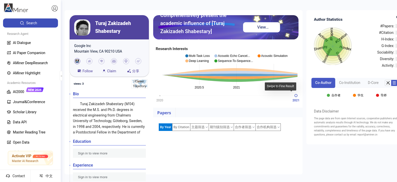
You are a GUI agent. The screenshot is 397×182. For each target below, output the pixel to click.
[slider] (296, 95)
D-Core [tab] (373, 83)
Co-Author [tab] (323, 83)
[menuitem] (30, 23)
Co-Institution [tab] (349, 83)
